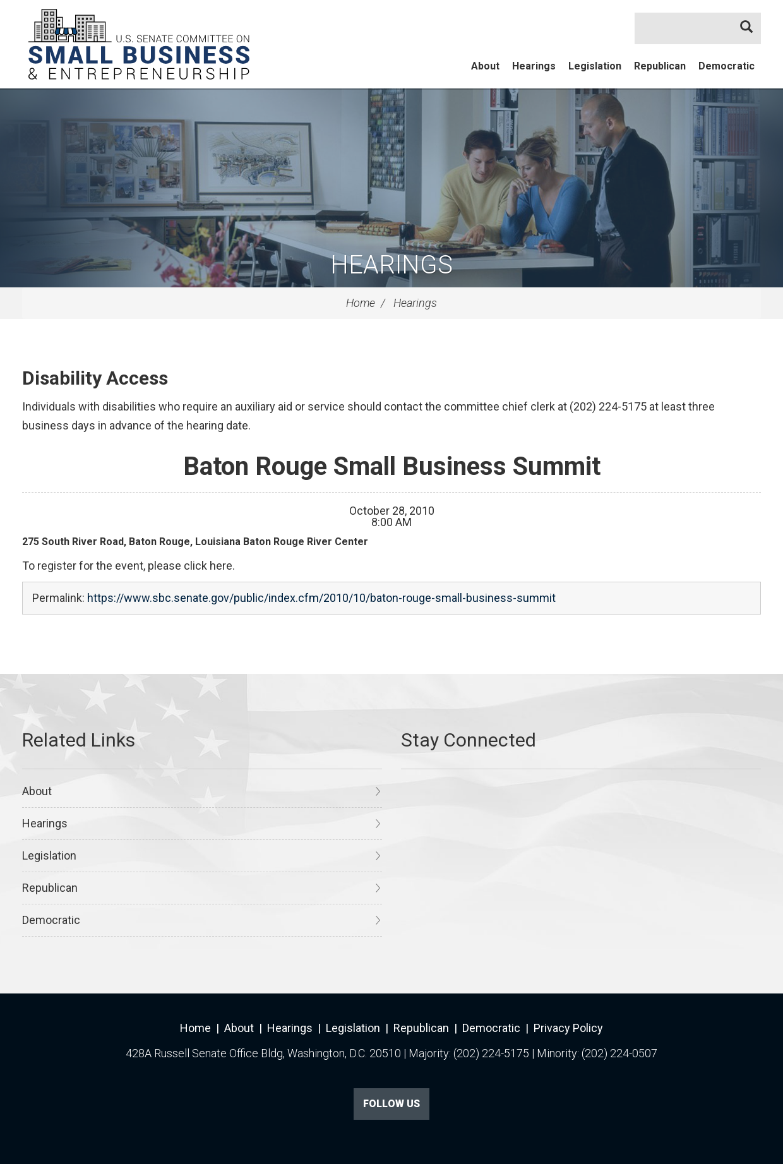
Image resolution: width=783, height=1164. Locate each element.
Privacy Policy (568, 1028)
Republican (660, 66)
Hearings (534, 66)
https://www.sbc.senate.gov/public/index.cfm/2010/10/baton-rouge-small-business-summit (321, 597)
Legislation (594, 66)
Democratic (726, 66)
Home (360, 302)
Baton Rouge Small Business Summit (392, 466)
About (485, 66)
